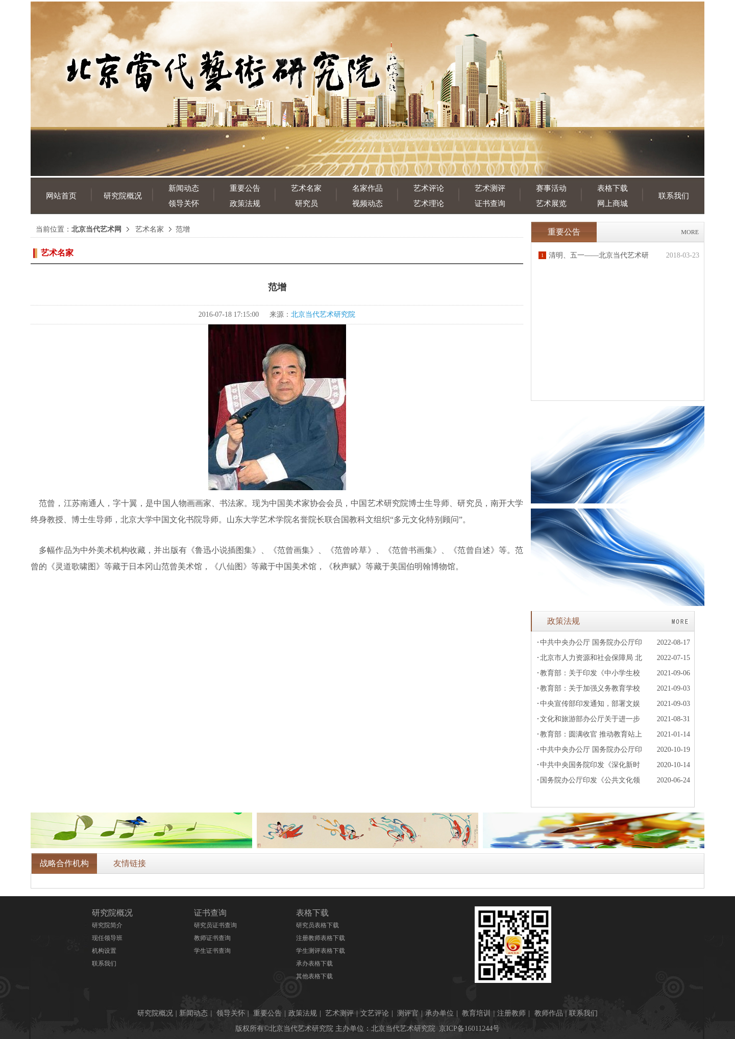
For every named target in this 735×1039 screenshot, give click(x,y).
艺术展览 (551, 203)
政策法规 (245, 203)
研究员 (306, 203)
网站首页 (61, 196)
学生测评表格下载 (320, 950)
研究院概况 (123, 196)
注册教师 (511, 1013)
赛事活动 (551, 188)
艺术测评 (490, 188)
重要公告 (245, 188)
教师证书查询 (212, 938)
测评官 (408, 1013)
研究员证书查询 (215, 925)
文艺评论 (374, 1013)
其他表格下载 (314, 976)
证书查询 (490, 203)
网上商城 (612, 203)
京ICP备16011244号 (469, 1028)
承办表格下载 (314, 963)
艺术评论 (428, 188)
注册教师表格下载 (320, 938)
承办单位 (439, 1013)
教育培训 (476, 1013)
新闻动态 (183, 188)
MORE (690, 232)
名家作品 (367, 188)
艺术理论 (428, 203)
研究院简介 (107, 925)
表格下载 (612, 188)
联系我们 (673, 196)
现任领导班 (107, 938)
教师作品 (548, 1013)
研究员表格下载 (317, 925)
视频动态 (367, 203)
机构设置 (104, 950)
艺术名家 (306, 188)
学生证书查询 (212, 950)
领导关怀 (183, 203)
